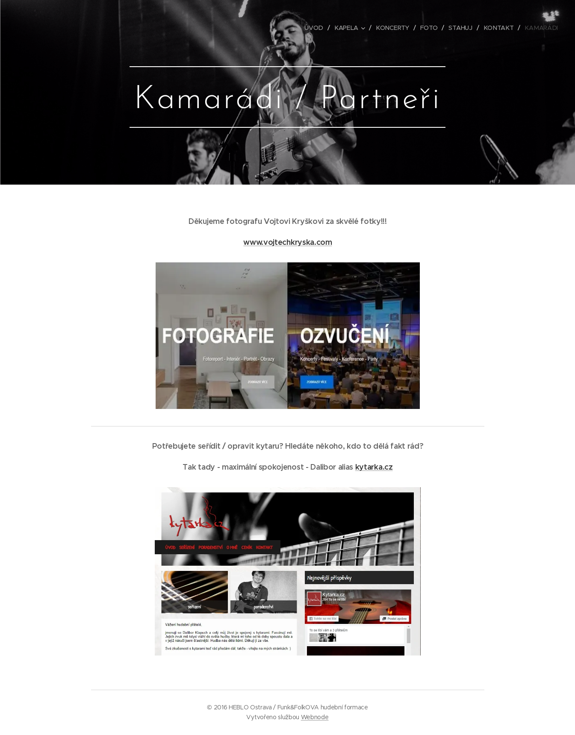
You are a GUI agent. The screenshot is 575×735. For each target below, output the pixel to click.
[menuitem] (317, 27)
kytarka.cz (373, 467)
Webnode (315, 717)
